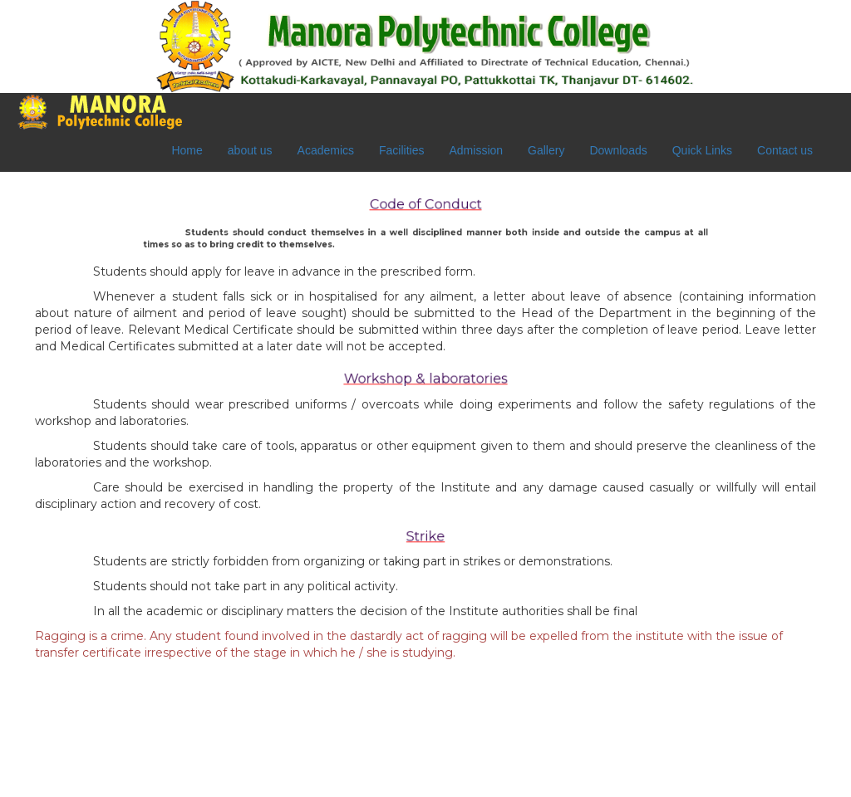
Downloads (618, 150)
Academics (326, 150)
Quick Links (702, 150)
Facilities (401, 150)
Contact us (785, 150)
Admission (476, 150)
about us (250, 150)
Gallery (546, 150)
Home (186, 150)
